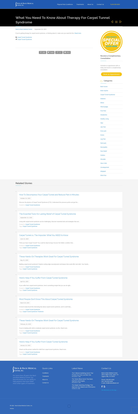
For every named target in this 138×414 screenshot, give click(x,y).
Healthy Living (104, 119)
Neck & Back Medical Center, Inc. (23, 405)
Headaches (103, 115)
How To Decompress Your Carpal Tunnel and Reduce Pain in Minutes (49, 195)
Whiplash (103, 171)
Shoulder (103, 159)
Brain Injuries (104, 90)
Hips (101, 123)
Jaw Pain (103, 127)
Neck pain (103, 143)
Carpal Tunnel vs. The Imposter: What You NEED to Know (43, 235)
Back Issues (104, 86)
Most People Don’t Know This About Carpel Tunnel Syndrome (46, 299)
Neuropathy (103, 147)
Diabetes (103, 98)
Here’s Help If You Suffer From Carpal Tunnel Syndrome (43, 278)
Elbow (102, 102)
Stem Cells (103, 163)
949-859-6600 (110, 379)
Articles (12, 408)
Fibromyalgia (104, 106)
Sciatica (102, 155)
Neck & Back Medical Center (24, 29)
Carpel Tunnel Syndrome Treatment (33, 311)
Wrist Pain (103, 175)
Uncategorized (104, 167)
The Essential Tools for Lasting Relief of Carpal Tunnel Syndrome (47, 214)
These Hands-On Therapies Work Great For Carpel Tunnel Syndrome (49, 256)
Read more (78, 33)
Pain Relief (103, 151)
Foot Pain (103, 111)
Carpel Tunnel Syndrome (24, 37)
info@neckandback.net (112, 383)
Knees (102, 135)
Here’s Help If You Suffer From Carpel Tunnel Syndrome (43, 342)
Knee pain (103, 131)
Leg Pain (103, 139)
